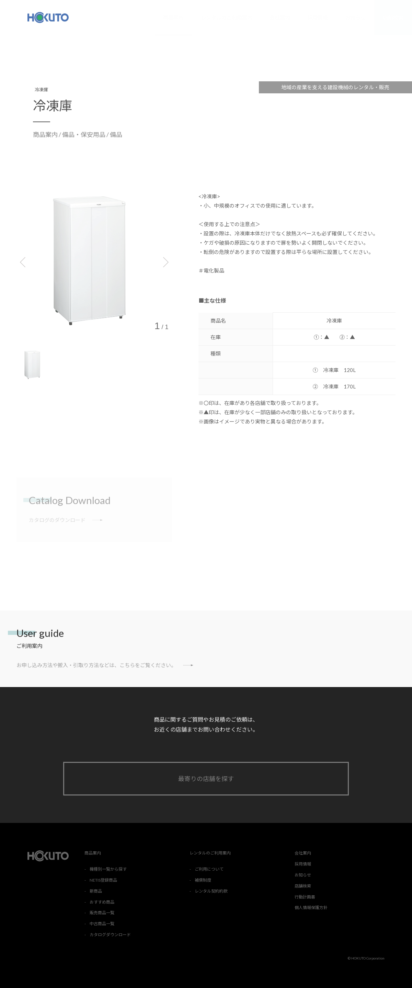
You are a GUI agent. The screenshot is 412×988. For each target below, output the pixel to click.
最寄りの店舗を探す (206, 778)
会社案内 (280, 17)
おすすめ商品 (102, 902)
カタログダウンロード (110, 934)
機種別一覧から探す (108, 869)
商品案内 (173, 17)
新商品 (96, 891)
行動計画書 (305, 896)
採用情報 (317, 17)
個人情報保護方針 (311, 907)
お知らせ (355, 17)
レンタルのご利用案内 (226, 17)
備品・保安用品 (84, 134)
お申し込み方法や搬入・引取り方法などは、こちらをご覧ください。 (104, 665)
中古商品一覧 (102, 923)
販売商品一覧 (102, 912)
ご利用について (209, 869)
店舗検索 (393, 17)
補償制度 (203, 880)
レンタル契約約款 (211, 891)
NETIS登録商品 (103, 880)
